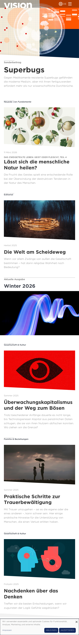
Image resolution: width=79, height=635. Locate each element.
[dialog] (39, 627)
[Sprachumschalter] (60, 4)
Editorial (8, 194)
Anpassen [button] (7, 630)
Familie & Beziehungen (16, 439)
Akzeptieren (67, 630)
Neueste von (17, 102)
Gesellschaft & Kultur (15, 345)
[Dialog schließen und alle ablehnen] (76, 621)
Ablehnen (51, 630)
